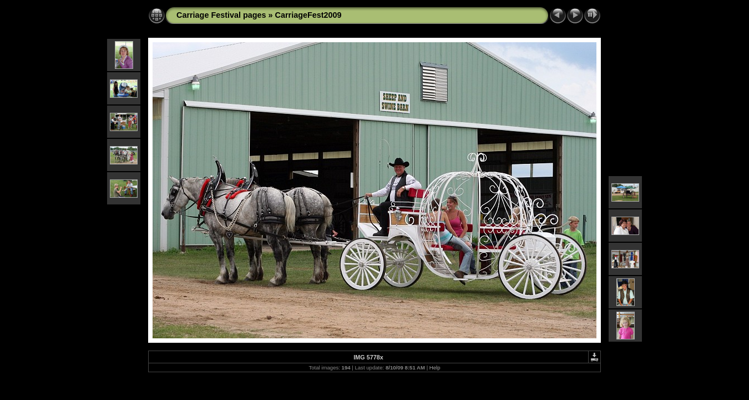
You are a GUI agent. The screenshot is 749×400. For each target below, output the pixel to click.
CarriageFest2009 (308, 15)
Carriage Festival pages (221, 15)
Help (435, 367)
